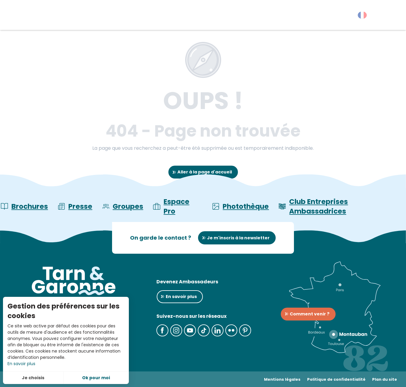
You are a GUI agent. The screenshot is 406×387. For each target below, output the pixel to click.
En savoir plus (21, 364)
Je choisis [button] (33, 378)
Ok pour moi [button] (96, 378)
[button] (391, 16)
